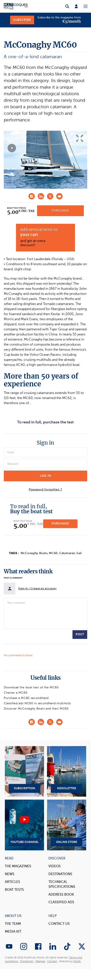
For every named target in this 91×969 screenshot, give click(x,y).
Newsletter (66, 771)
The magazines (18, 866)
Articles (12, 882)
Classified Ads (61, 902)
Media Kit (13, 931)
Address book (61, 894)
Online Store (66, 825)
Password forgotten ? (45, 489)
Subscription (24, 771)
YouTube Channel (24, 825)
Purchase (60, 210)
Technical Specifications (61, 884)
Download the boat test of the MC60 (31, 687)
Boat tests (14, 890)
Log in (45, 475)
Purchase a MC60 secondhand (26, 698)
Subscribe (22, 19)
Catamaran (67, 553)
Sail (79, 553)
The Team (13, 924)
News (9, 874)
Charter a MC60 (15, 692)
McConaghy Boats (34, 553)
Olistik (77, 961)
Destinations (60, 874)
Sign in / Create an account (37, 588)
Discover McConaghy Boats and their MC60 (36, 708)
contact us (59, 924)
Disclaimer (27, 961)
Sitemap (40, 961)
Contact (52, 961)
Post (80, 634)
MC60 (53, 553)
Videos (54, 866)
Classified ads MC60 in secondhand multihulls (37, 703)
